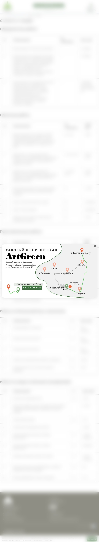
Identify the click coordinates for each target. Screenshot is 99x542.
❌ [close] (95, 246)
